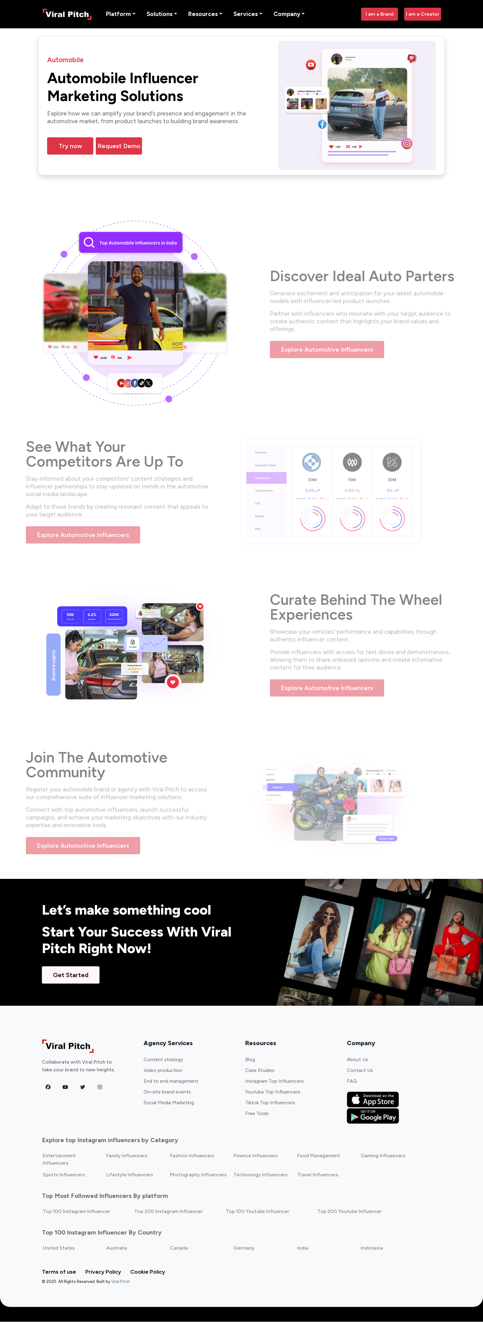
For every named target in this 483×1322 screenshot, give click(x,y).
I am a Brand (380, 14)
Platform (118, 14)
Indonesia (372, 1248)
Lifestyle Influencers (129, 1175)
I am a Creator (422, 14)
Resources (203, 14)
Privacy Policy (103, 1272)
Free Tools (257, 1114)
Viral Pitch (120, 1282)
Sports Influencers (64, 1175)
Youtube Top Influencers (272, 1092)
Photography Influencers (198, 1175)
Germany (243, 1248)
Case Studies (259, 1070)
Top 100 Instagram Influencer (76, 1212)
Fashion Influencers (192, 1156)
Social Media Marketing (169, 1103)
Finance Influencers (255, 1156)
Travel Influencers (317, 1175)
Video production (163, 1070)
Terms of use (59, 1272)
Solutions (159, 14)
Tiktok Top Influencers (270, 1103)
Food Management (318, 1156)
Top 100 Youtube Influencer (257, 1212)
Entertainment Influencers (59, 1159)
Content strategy (163, 1060)
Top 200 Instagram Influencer (168, 1212)
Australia (116, 1248)
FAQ (352, 1081)
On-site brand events (167, 1092)
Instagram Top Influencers (274, 1081)
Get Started (70, 975)
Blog (250, 1060)
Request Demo (119, 146)
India (302, 1248)
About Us (357, 1060)
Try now (70, 146)
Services (245, 14)
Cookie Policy (147, 1272)
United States (59, 1248)
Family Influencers (127, 1156)
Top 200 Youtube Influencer (349, 1212)
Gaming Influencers (383, 1156)
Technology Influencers (260, 1175)
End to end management (171, 1081)
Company (287, 14)
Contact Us (360, 1070)
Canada (179, 1248)
